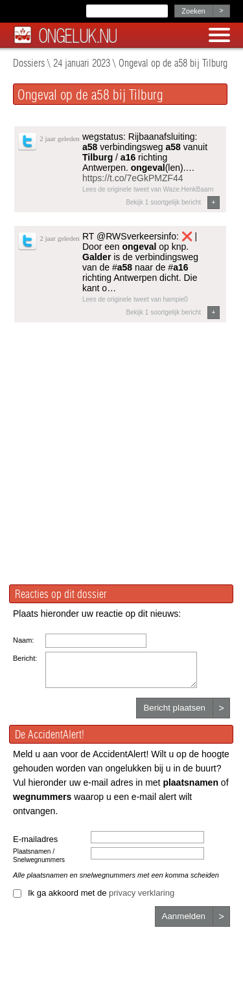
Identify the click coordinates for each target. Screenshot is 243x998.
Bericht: (25, 658)
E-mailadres (35, 839)
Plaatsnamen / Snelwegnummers (39, 855)
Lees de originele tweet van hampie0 (135, 299)
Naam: (23, 640)
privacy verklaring (141, 893)
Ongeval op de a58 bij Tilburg (173, 63)
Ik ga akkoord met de (101, 893)
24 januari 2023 (81, 63)
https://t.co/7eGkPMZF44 (132, 178)
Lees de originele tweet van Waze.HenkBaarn (148, 189)
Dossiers (29, 63)
